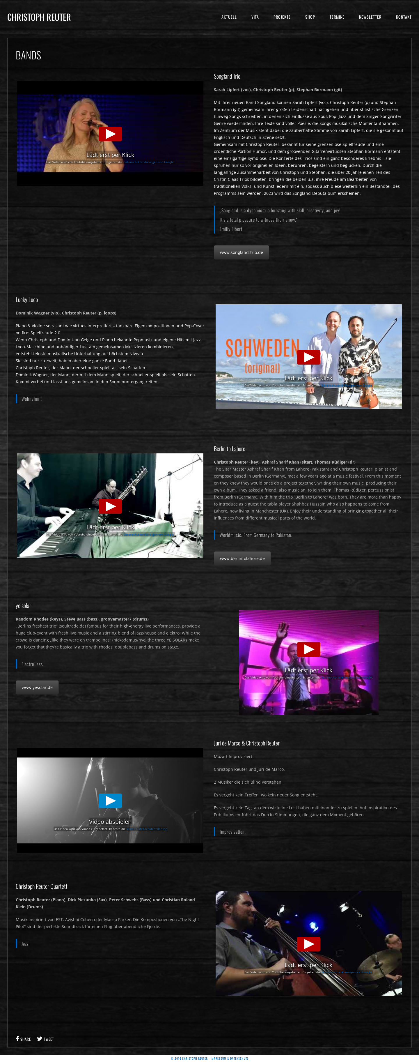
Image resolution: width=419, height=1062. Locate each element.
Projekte (282, 17)
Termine (337, 17)
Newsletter (370, 17)
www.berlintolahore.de (242, 558)
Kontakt (404, 17)
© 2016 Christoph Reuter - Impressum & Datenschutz (209, 1058)
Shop (310, 17)
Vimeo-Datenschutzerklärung (147, 829)
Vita (255, 17)
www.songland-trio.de (241, 252)
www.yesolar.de (37, 687)
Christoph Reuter (39, 16)
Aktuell (229, 17)
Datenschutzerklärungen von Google (148, 162)
